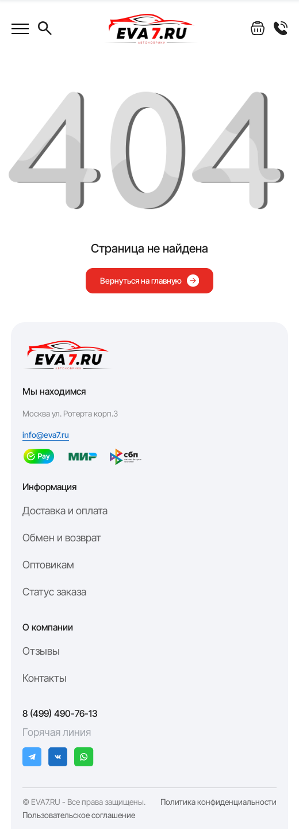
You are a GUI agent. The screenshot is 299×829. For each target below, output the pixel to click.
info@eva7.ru (45, 435)
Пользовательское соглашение (78, 815)
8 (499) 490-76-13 (60, 713)
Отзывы (41, 651)
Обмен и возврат (61, 538)
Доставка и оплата (65, 511)
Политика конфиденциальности (218, 802)
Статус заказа (54, 592)
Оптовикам (48, 565)
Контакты (44, 678)
